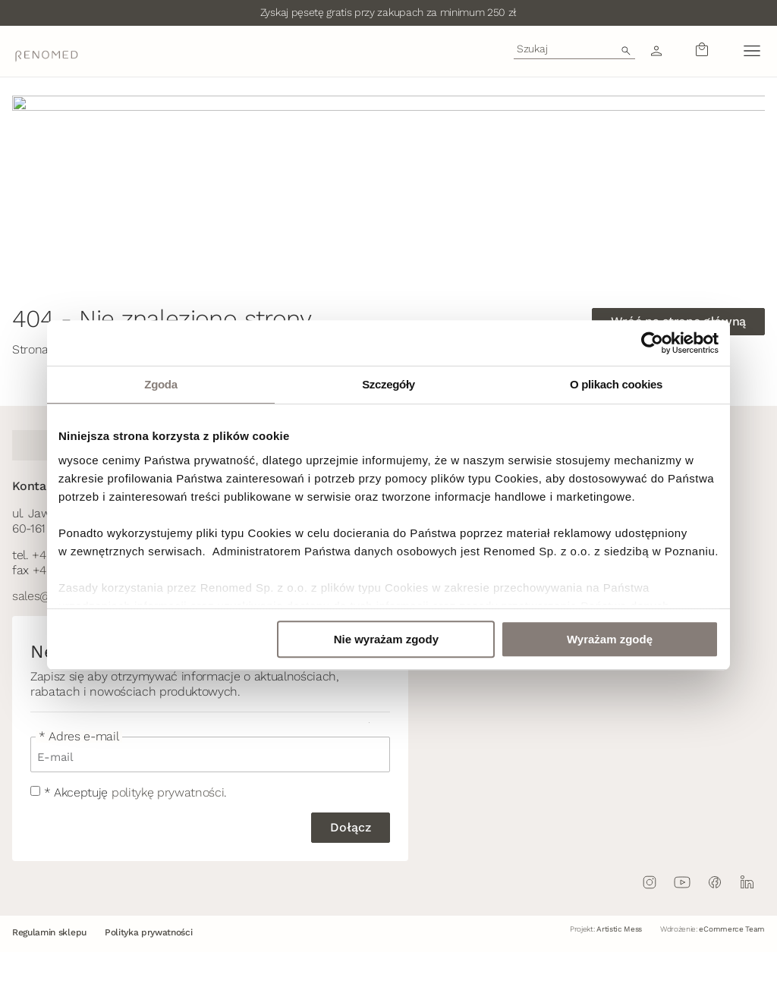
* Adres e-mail (79, 737)
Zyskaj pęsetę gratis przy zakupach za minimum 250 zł (388, 12)
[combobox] (574, 48)
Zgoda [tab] (160, 384)
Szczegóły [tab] (388, 384)
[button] (751, 51)
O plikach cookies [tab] (616, 384)
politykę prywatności (168, 792)
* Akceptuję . (135, 792)
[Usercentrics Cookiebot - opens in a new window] (652, 343)
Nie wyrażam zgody (386, 639)
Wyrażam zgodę (610, 639)
